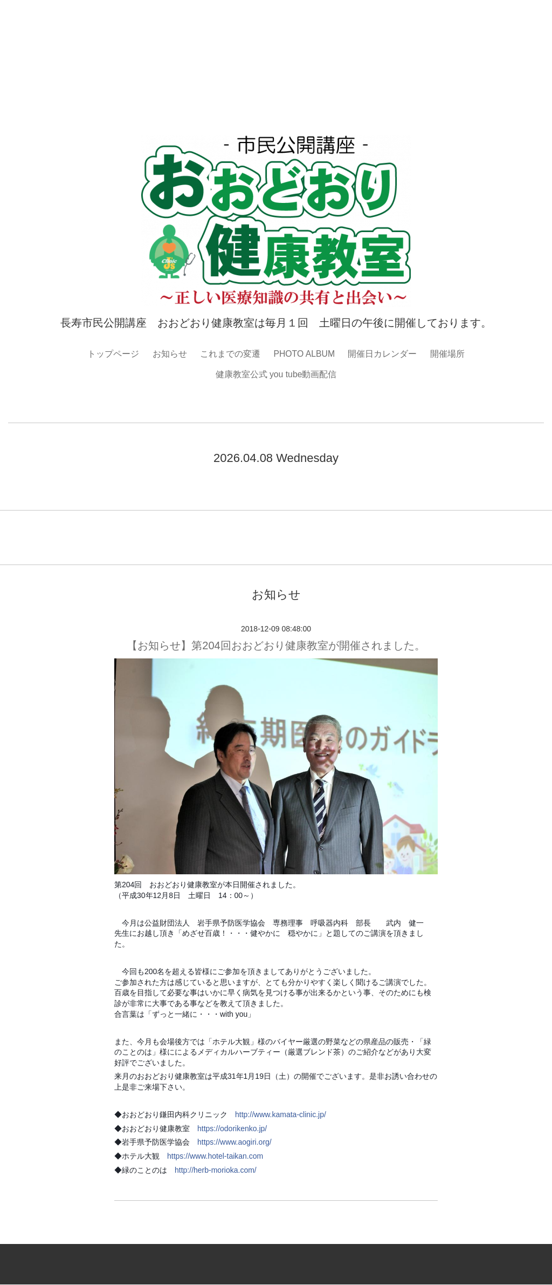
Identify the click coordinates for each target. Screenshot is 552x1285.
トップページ (113, 353)
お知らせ (169, 353)
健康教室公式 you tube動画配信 (276, 374)
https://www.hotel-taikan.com (215, 1156)
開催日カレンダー (382, 353)
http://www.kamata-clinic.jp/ (280, 1115)
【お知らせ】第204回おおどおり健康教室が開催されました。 (276, 645)
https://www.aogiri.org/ (234, 1142)
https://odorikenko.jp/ (232, 1128)
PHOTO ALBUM (304, 353)
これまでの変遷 (229, 353)
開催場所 (448, 353)
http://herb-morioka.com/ (216, 1170)
